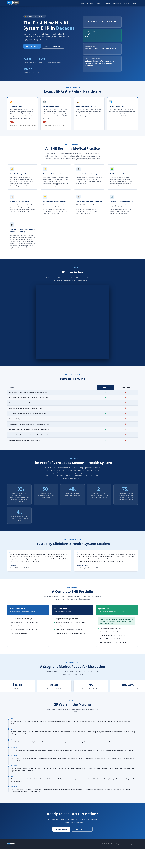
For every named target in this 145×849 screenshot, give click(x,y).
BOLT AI (99, 3)
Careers (126, 3)
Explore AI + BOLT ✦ (82, 829)
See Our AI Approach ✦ (53, 46)
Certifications (117, 3)
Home (82, 3)
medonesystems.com (132, 844)
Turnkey (107, 3)
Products (90, 3)
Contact (134, 3)
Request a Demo (32, 46)
